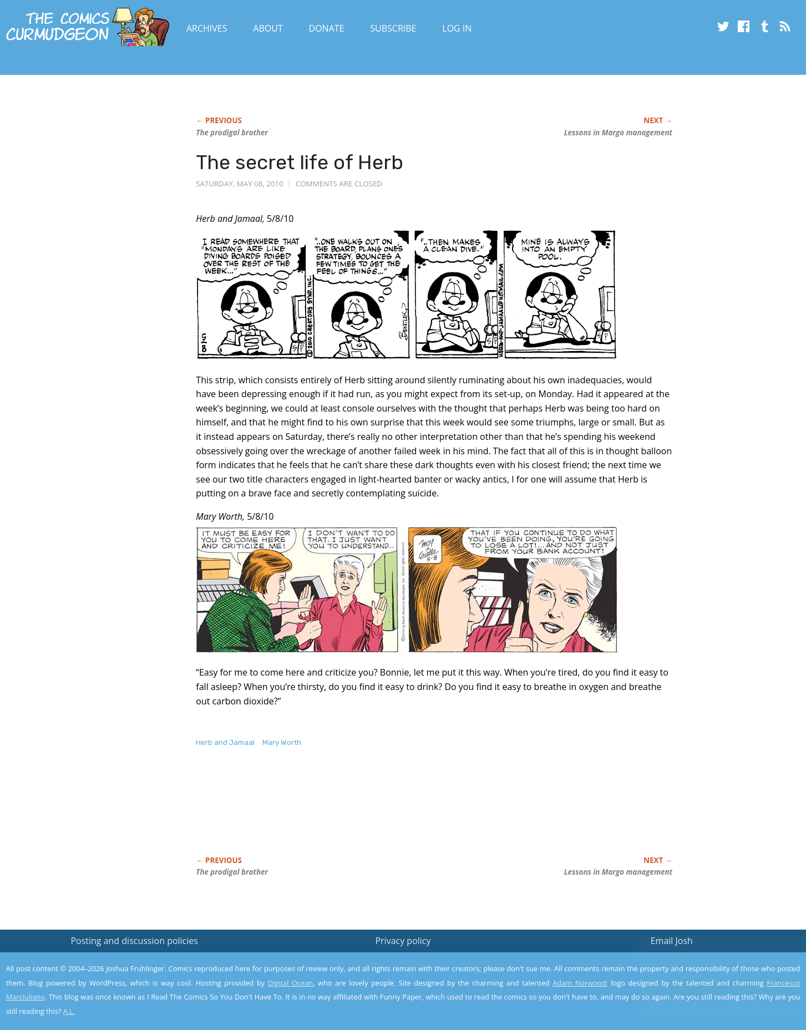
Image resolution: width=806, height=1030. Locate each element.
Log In (457, 28)
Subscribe (393, 28)
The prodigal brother (232, 133)
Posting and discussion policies (134, 941)
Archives (206, 28)
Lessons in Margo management (618, 133)
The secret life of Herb (299, 162)
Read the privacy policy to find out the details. (707, 960)
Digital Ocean (290, 983)
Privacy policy (402, 941)
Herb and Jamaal (225, 742)
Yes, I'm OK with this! (712, 989)
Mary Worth (281, 742)
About (267, 28)
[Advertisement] (398, 813)
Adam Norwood (579, 983)
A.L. (69, 1011)
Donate (326, 28)
